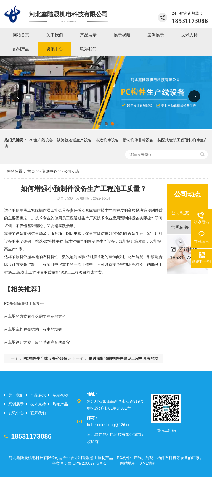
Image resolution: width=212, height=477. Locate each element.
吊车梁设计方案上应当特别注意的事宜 (37, 342)
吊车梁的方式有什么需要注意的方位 (35, 316)
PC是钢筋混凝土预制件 (24, 303)
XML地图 (148, 463)
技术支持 (38, 404)
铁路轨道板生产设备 (74, 140)
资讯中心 (49, 171)
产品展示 (38, 395)
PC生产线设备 (40, 140)
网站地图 (128, 463)
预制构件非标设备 (138, 140)
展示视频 (60, 395)
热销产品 (60, 404)
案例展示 (16, 404)
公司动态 (71, 171)
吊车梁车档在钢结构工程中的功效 (33, 329)
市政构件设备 (107, 140)
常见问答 (180, 227)
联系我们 (38, 413)
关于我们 (16, 395)
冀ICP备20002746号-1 (87, 463)
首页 (31, 171)
